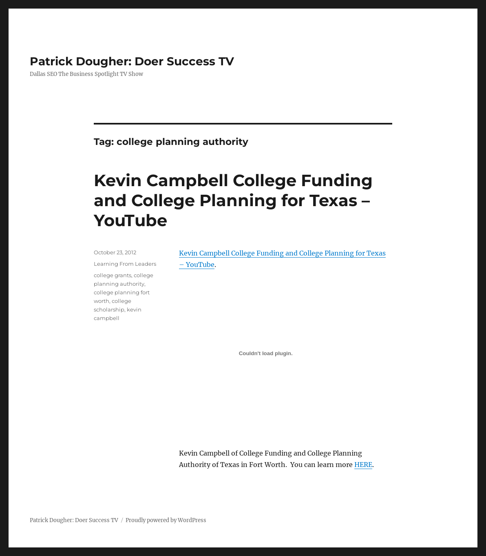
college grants (112, 275)
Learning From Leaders (125, 263)
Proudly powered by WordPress (166, 520)
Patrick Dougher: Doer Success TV (132, 61)
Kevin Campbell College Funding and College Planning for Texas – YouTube (233, 200)
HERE (363, 464)
